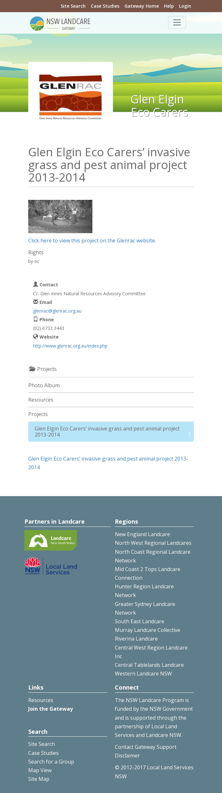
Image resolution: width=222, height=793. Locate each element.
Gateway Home (141, 6)
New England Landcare (142, 534)
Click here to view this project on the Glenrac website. (92, 240)
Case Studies (105, 6)
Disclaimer (127, 755)
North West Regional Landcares (153, 542)
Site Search (73, 6)
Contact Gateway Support (145, 746)
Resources (40, 399)
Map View (40, 770)
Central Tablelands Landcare (149, 664)
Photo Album (44, 385)
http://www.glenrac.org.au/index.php (70, 346)
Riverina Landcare (136, 638)
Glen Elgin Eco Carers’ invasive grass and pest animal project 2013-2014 (107, 431)
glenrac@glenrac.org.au (57, 311)
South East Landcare (139, 621)
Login (185, 6)
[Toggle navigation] (177, 22)
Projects (38, 414)
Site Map (38, 778)
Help (169, 6)
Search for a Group (51, 761)
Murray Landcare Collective (147, 630)
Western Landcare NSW (143, 673)
